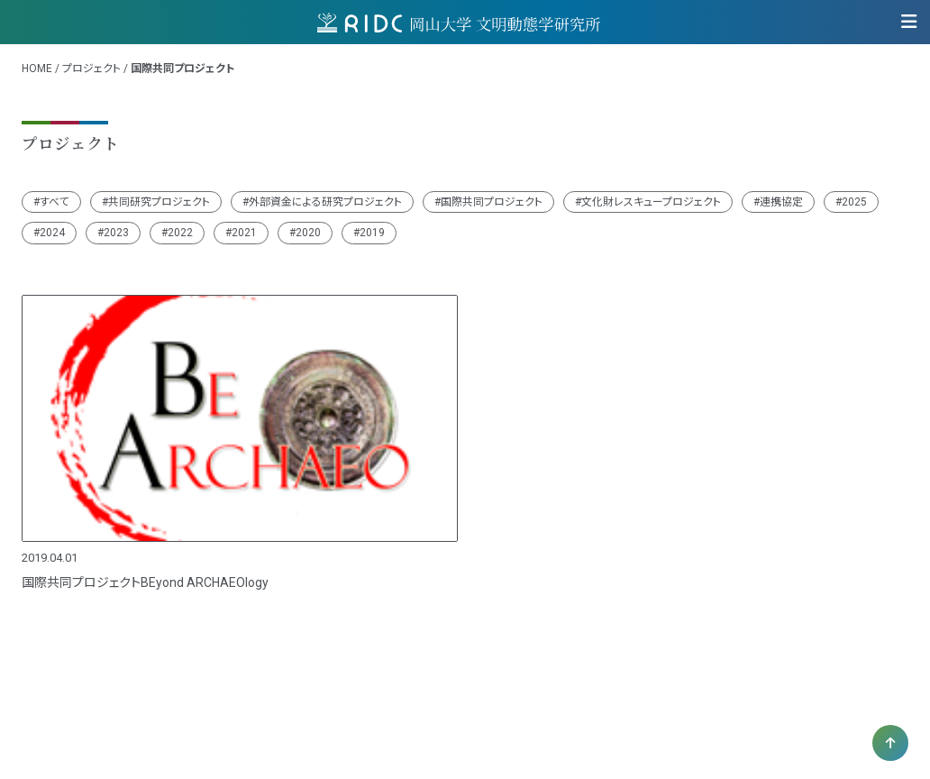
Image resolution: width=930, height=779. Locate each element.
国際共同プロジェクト (491, 202)
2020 (308, 232)
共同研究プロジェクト (159, 202)
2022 (180, 232)
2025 (854, 202)
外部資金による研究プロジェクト (325, 202)
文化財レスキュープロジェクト (651, 202)
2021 (244, 232)
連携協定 (781, 202)
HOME (37, 68)
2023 (116, 232)
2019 (372, 232)
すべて (54, 202)
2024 (52, 232)
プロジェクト (91, 68)
